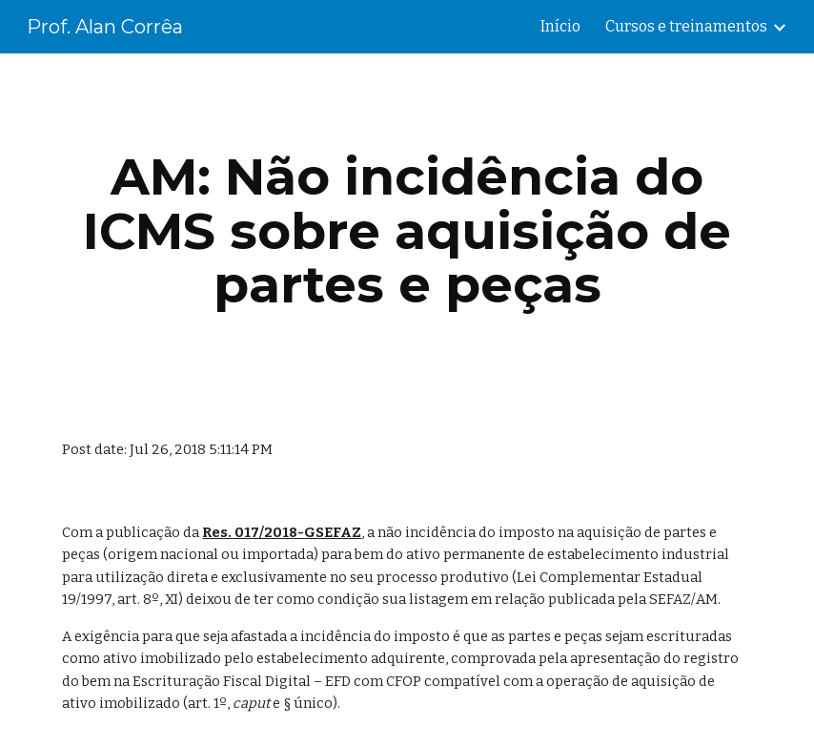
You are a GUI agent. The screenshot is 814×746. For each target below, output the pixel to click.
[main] (406, 231)
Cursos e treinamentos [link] (686, 26)
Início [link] (560, 26)
